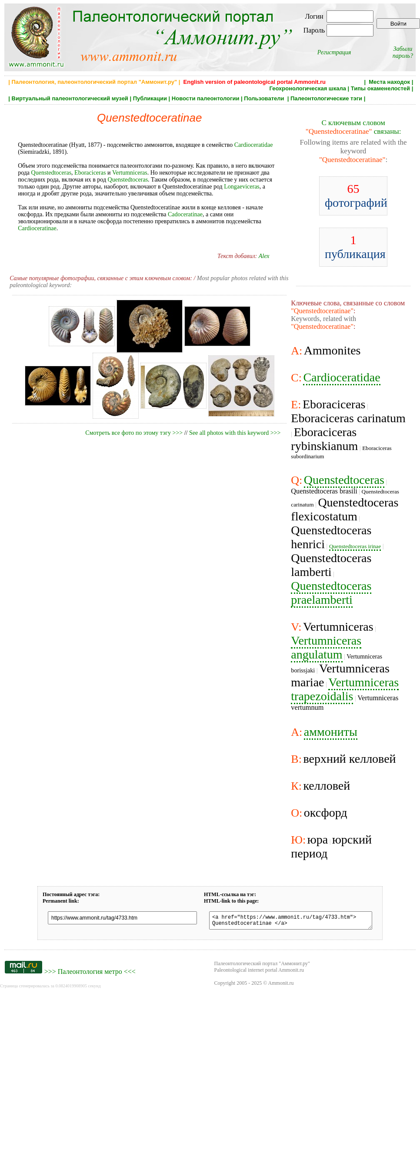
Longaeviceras (242, 186)
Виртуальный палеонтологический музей (70, 98)
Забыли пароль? (403, 52)
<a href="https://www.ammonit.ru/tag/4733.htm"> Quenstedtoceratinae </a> (290, 921)
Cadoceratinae (185, 214)
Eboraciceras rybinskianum (324, 439)
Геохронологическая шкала (308, 88)
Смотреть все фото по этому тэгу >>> (134, 433)
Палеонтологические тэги (326, 98)
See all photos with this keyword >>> (234, 433)
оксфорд (325, 812)
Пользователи (265, 98)
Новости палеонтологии (206, 98)
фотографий (356, 195)
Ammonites (332, 350)
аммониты (330, 731)
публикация (355, 247)
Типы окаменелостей (380, 88)
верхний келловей (349, 758)
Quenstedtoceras (51, 172)
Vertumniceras (129, 172)
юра (317, 839)
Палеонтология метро (90, 974)
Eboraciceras (90, 172)
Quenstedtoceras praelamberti (331, 592)
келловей (326, 785)
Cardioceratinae (37, 228)
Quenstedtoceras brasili (324, 491)
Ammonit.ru (281, 986)
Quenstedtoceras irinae (355, 546)
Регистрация (334, 52)
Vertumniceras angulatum (326, 647)
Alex (264, 256)
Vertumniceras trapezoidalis (345, 689)
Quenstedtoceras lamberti (331, 565)
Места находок (389, 82)
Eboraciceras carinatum (348, 418)
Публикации (150, 98)
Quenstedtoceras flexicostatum (344, 509)
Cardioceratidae (253, 145)
